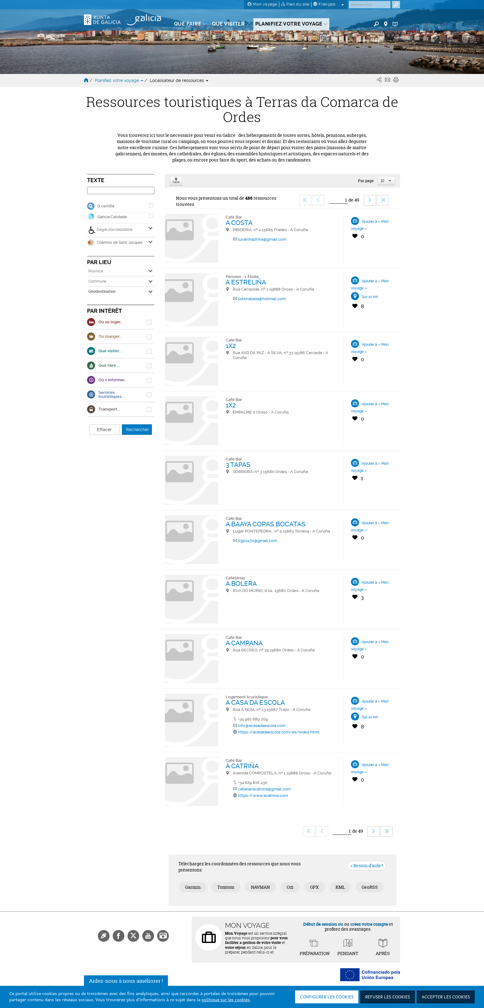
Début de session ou (323, 924)
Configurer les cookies (326, 997)
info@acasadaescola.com (262, 725)
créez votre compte (369, 924)
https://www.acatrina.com (263, 795)
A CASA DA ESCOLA (255, 702)
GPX (314, 887)
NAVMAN (260, 887)
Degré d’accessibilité (110, 230)
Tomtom (225, 887)
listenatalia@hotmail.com (262, 298)
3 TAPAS (238, 464)
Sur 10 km (370, 297)
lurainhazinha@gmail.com (262, 239)
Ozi (290, 887)
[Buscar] (369, 4)
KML (340, 887)
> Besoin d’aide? (366, 865)
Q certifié (106, 206)
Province (95, 271)
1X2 (231, 345)
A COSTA (239, 222)
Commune (97, 281)
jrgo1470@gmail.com (257, 540)
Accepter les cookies (446, 997)
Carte (176, 181)
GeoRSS (370, 887)
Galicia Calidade (112, 216)
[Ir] (338, 200)
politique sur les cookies (226, 1000)
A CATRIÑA (242, 766)
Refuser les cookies (387, 997)
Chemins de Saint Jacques (115, 242)
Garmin (193, 887)
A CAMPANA (244, 643)
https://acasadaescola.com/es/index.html (278, 732)
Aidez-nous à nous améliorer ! (126, 983)
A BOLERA (241, 583)
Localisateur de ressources (179, 80)
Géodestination (101, 291)
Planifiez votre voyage (119, 80)
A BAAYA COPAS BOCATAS (266, 524)
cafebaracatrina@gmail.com (264, 789)
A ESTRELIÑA (246, 282)
